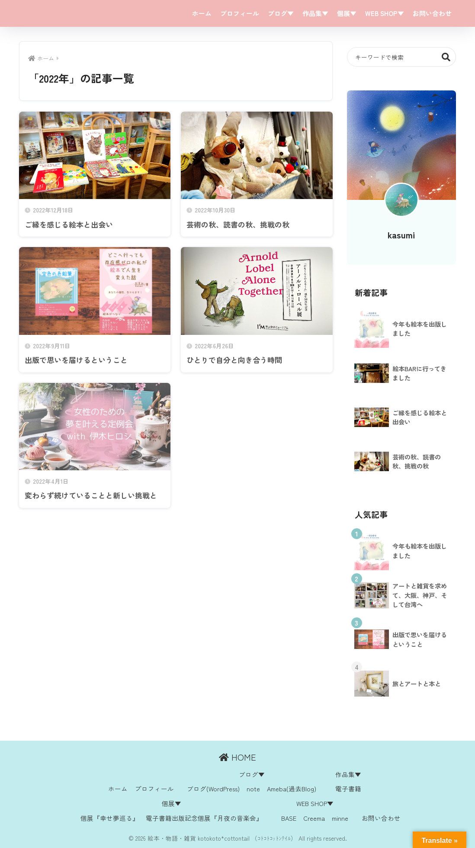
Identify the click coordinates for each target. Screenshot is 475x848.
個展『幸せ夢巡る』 (109, 817)
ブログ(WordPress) (213, 788)
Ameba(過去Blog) (291, 788)
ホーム (202, 13)
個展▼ (346, 13)
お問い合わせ (432, 13)
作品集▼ (315, 13)
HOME (237, 757)
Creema (314, 817)
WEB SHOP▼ (384, 13)
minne (340, 817)
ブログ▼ (281, 13)
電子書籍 (348, 788)
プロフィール (239, 13)
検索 (446, 57)
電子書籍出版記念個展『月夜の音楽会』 (204, 817)
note (253, 788)
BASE (288, 817)
